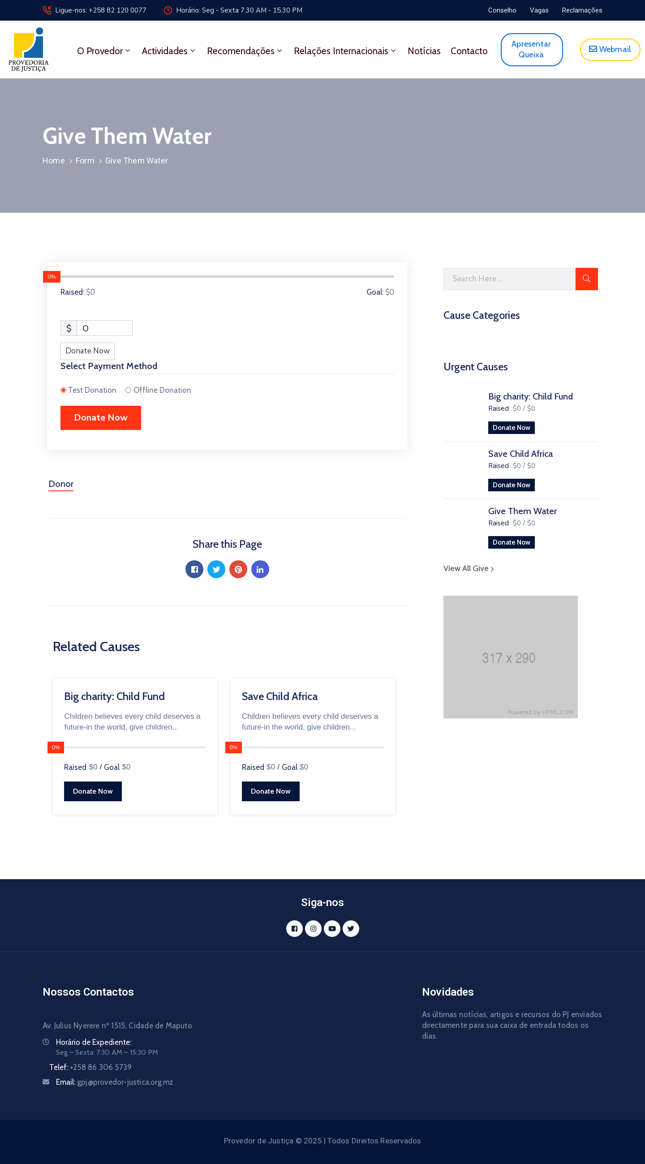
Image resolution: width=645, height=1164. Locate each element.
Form (85, 160)
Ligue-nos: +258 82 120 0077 (100, 10)
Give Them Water (522, 511)
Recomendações (245, 50)
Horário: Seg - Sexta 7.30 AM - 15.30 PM (239, 10)
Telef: (90, 1067)
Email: (114, 1082)
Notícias (424, 50)
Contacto (469, 50)
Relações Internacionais (346, 50)
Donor (60, 483)
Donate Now (511, 428)
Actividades (169, 50)
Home (54, 160)
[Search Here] (509, 279)
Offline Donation (162, 390)
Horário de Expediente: (93, 1042)
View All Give (469, 568)
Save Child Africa (520, 453)
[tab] (60, 487)
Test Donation (92, 390)
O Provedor (104, 50)
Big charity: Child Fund (530, 396)
